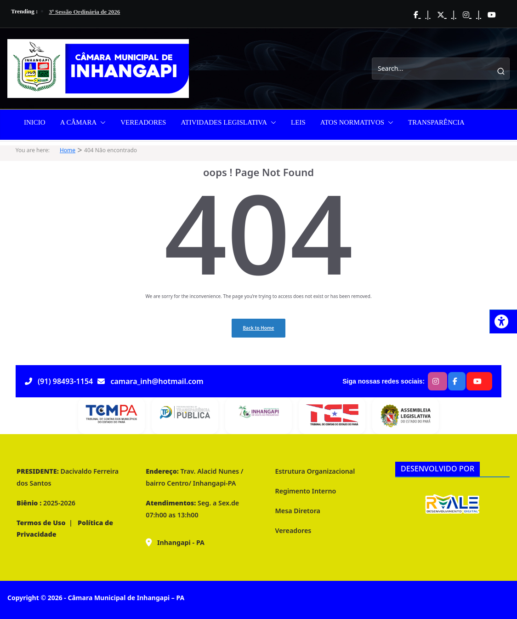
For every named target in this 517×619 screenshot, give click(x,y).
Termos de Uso (41, 522)
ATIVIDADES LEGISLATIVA (224, 122)
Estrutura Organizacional (315, 471)
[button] (101, 122)
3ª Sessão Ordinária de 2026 (84, 11)
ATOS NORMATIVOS (352, 122)
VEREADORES (143, 122)
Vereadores (293, 530)
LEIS (298, 122)
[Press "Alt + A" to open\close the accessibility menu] (503, 321)
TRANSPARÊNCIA (436, 122)
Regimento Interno (305, 491)
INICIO (34, 122)
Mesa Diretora (297, 510)
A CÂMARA (78, 122)
